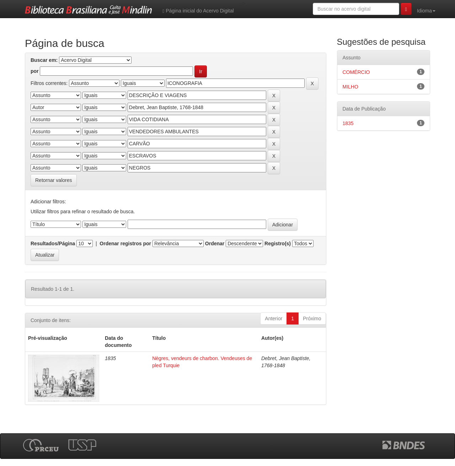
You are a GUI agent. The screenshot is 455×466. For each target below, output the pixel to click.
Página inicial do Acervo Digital (198, 11)
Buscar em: (44, 60)
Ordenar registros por (125, 243)
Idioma (426, 11)
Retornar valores (53, 180)
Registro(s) (277, 243)
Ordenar (214, 243)
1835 (348, 123)
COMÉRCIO (356, 72)
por (35, 71)
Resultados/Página (53, 243)
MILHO (350, 87)
